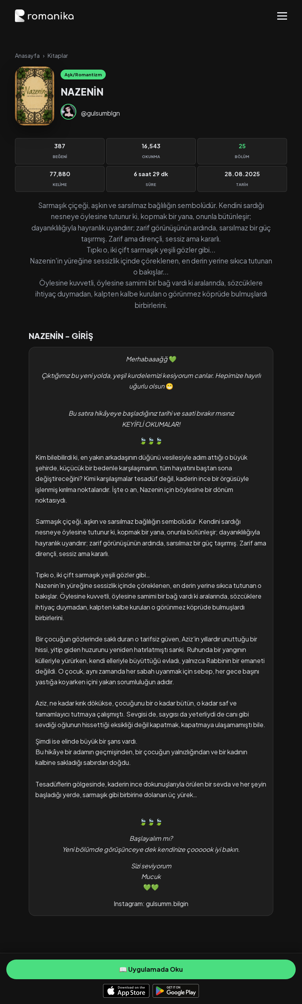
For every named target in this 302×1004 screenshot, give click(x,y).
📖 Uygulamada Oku (151, 969)
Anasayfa (27, 55)
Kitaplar (58, 55)
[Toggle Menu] (282, 16)
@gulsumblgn (100, 113)
